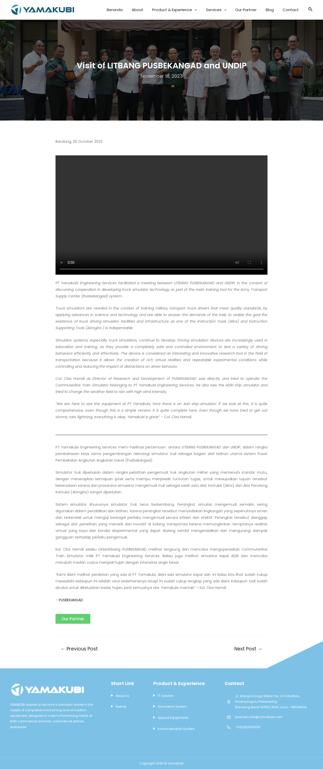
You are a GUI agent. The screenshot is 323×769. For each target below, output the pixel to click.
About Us (122, 696)
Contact (292, 9)
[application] (209, 10)
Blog (275, 9)
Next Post (248, 648)
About (156, 9)
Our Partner (254, 9)
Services (228, 10)
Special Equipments (173, 718)
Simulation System (172, 707)
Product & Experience (190, 10)
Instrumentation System (176, 729)
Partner (121, 707)
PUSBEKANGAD (71, 600)
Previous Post (80, 648)
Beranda (137, 9)
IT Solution (166, 696)
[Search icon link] (310, 9)
